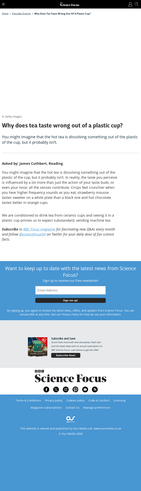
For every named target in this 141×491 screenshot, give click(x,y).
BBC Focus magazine (39, 229)
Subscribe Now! (65, 355)
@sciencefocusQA (32, 234)
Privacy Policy (70, 314)
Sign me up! (70, 300)
